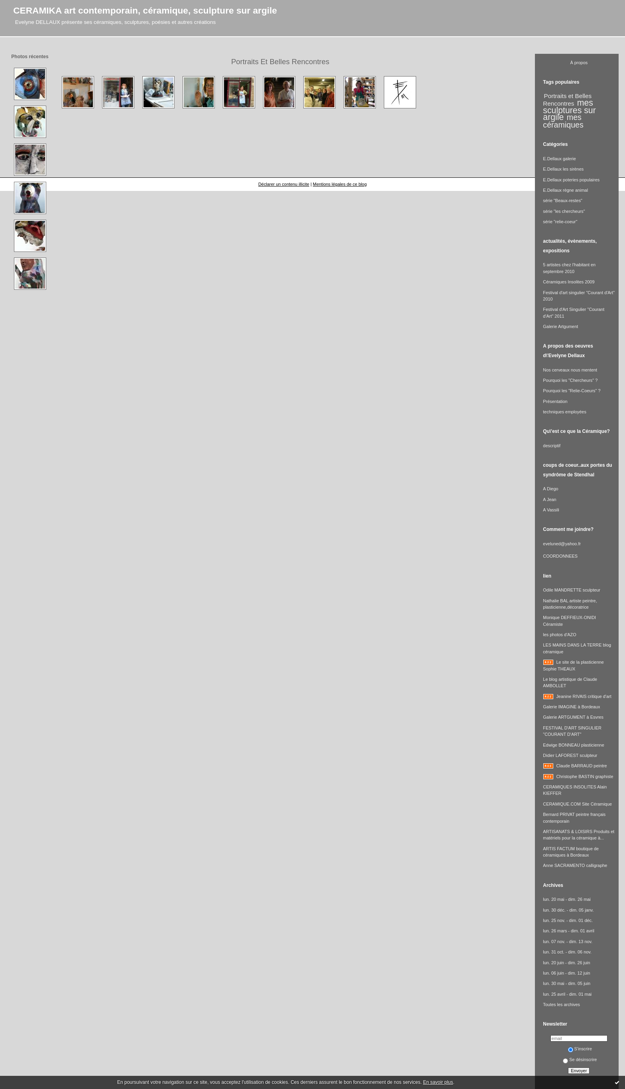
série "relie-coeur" (560, 221)
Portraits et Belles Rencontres (567, 99)
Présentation (555, 401)
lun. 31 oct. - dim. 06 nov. (567, 951)
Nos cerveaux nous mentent (570, 370)
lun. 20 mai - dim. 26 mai (566, 899)
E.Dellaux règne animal (565, 190)
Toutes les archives (561, 1004)
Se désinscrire (580, 1059)
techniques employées (564, 411)
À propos (579, 62)
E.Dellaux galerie (559, 158)
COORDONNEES (560, 556)
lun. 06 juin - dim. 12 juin (566, 973)
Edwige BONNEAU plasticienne (573, 745)
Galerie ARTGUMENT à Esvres (573, 717)
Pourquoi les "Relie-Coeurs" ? (571, 390)
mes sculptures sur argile (569, 110)
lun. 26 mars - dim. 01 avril (568, 930)
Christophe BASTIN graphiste (584, 776)
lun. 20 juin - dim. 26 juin (566, 962)
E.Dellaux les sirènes (563, 169)
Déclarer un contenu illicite (283, 184)
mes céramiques (563, 121)
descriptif (551, 445)
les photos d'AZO (559, 634)
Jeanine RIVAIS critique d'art (583, 696)
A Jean (549, 499)
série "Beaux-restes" (562, 200)
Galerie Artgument (560, 326)
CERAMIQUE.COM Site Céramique (577, 804)
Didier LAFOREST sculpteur (570, 755)
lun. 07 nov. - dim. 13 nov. (567, 941)
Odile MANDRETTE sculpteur (571, 590)
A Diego (550, 488)
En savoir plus (438, 1082)
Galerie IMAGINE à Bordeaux (571, 706)
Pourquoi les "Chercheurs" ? (570, 380)
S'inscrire (580, 1048)
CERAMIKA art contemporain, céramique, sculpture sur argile (145, 10)
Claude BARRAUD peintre (581, 765)
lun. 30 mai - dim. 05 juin (566, 983)
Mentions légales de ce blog (340, 184)
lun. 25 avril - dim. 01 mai (567, 994)
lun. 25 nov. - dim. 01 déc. (568, 920)
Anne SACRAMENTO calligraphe (575, 865)
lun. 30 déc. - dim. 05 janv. (568, 910)
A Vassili (551, 509)
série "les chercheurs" (564, 211)
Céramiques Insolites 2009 (568, 281)
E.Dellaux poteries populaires (571, 179)
